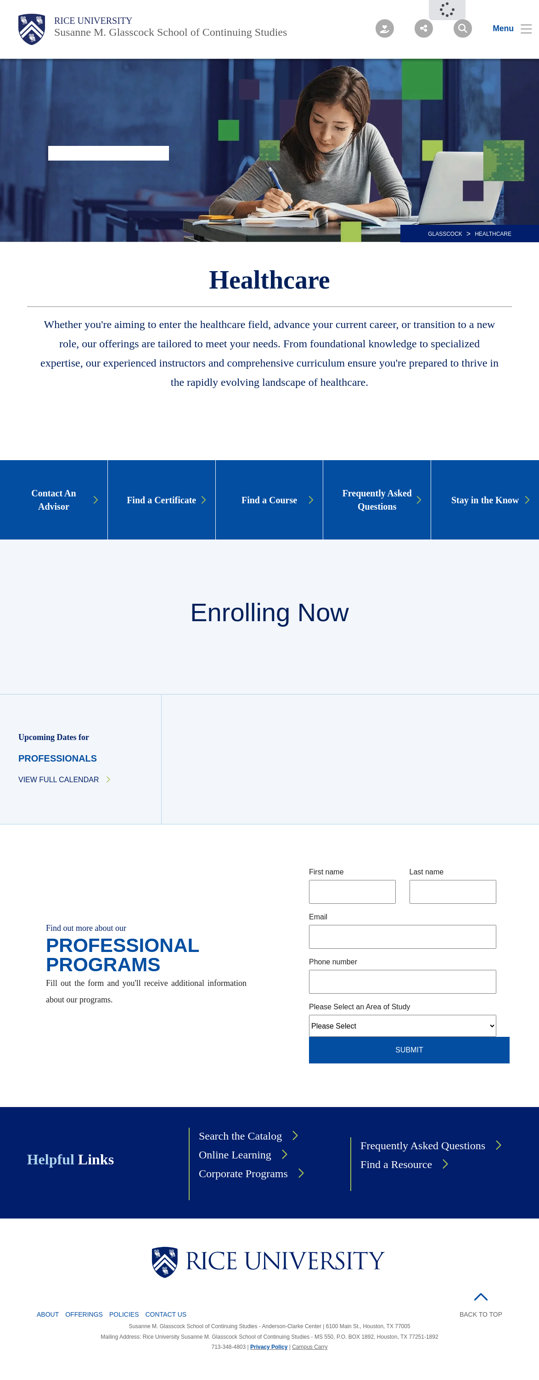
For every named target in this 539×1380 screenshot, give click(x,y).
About (48, 1314)
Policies (124, 1314)
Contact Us (166, 1314)
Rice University (93, 20)
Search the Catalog (240, 1136)
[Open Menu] (507, 28)
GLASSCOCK (445, 234)
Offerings (84, 1314)
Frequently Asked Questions (422, 1146)
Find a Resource (396, 1164)
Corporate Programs (243, 1174)
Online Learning (235, 1155)
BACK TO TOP (481, 1314)
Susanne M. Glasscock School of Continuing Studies (170, 32)
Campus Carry (309, 1347)
